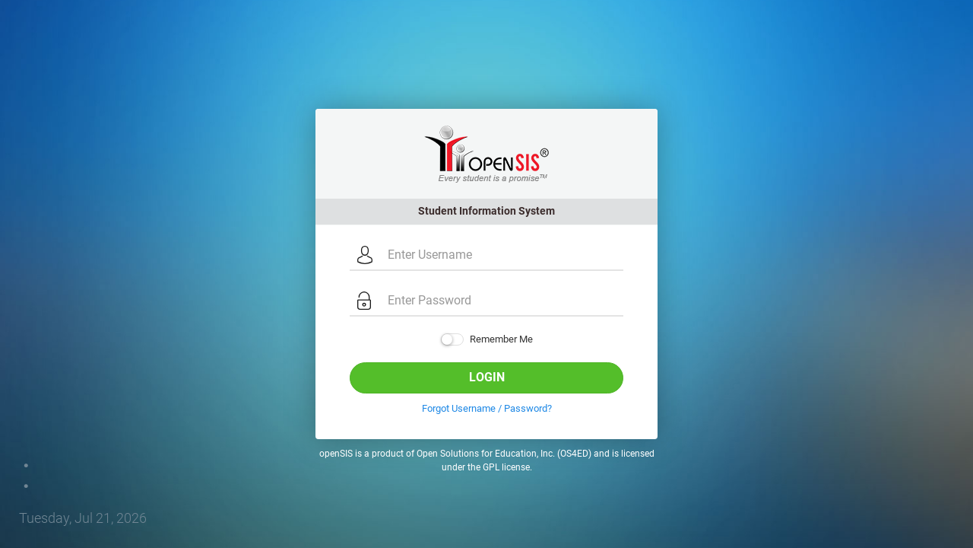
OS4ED (574, 453)
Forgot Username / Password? (487, 408)
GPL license (506, 467)
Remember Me (487, 339)
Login (487, 377)
